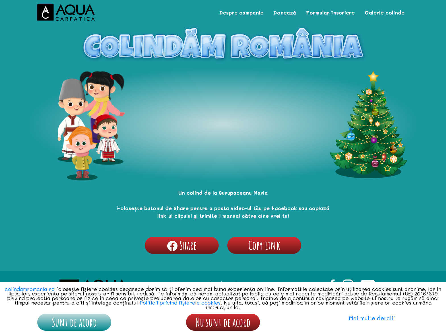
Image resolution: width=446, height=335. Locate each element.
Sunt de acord (74, 322)
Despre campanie (241, 12)
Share (182, 245)
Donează (284, 12)
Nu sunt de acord (222, 322)
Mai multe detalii (372, 318)
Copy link (264, 245)
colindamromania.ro (30, 288)
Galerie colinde (384, 12)
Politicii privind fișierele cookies (180, 302)
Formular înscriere (330, 12)
